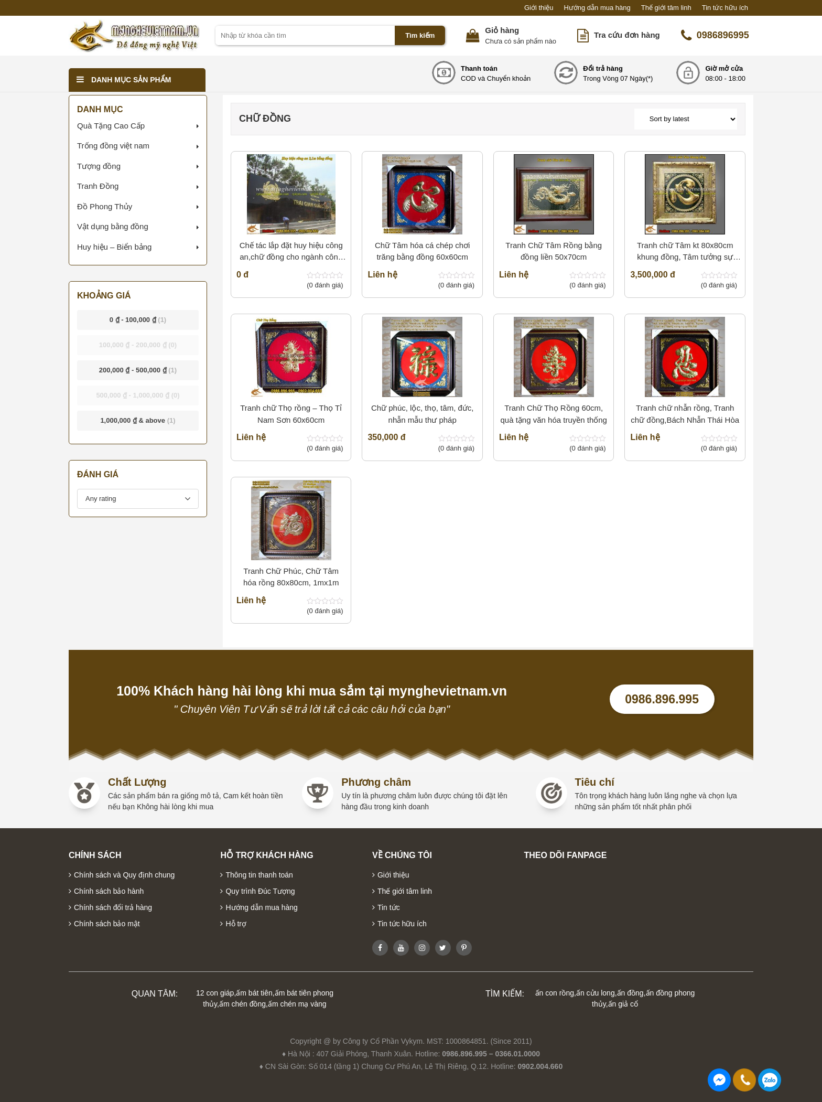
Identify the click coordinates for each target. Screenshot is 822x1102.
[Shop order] (685, 119)
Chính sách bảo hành (109, 891)
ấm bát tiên (254, 993)
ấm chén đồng (242, 1004)
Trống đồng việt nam (113, 145)
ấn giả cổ (623, 1004)
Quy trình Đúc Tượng (260, 891)
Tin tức (388, 907)
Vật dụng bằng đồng (112, 226)
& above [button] (137, 420)
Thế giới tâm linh (666, 8)
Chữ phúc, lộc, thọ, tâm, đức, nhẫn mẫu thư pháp (422, 413)
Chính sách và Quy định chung (124, 875)
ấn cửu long (595, 993)
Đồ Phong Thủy (104, 206)
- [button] (138, 320)
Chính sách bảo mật (107, 923)
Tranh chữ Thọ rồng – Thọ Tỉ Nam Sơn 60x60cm (291, 413)
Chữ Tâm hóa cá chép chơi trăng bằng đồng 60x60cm (422, 251)
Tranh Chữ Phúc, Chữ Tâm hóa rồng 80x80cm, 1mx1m (291, 576)
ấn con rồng (554, 993)
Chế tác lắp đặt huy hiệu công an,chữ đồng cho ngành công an (291, 252)
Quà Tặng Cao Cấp (111, 125)
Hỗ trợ (235, 923)
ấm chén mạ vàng (297, 1004)
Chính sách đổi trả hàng (113, 907)
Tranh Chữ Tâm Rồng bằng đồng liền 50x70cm (553, 251)
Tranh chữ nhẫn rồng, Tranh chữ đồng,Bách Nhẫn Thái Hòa (685, 413)
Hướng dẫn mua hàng (597, 8)
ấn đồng (630, 993)
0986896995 (715, 35)
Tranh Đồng (97, 185)
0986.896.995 (662, 699)
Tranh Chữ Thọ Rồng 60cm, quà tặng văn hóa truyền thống (553, 413)
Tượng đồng (99, 166)
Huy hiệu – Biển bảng (114, 246)
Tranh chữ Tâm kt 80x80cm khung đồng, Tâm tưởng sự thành (685, 252)
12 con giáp (215, 993)
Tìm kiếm (420, 35)
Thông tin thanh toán (259, 875)
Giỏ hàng (502, 30)
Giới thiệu (538, 8)
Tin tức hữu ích (725, 8)
